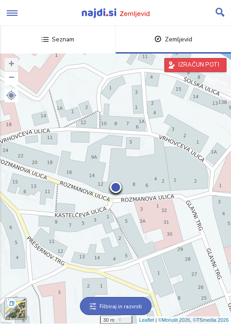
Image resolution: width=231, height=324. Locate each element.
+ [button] (11, 65)
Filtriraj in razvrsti (115, 306)
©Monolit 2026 (174, 320)
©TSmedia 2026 (211, 320)
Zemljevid (173, 39)
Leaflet (146, 320)
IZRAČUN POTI (198, 65)
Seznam (57, 39)
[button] (11, 95)
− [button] (11, 78)
